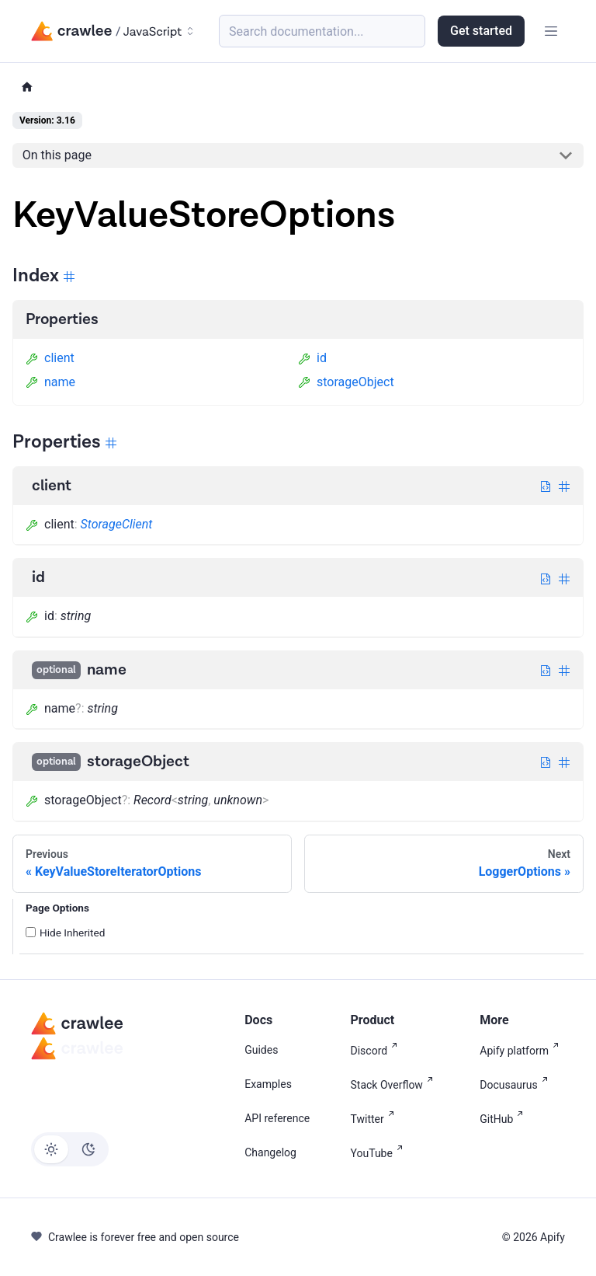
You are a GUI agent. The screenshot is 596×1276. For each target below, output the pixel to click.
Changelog (270, 1152)
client (50, 357)
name (50, 382)
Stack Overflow (395, 1083)
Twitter (375, 1117)
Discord (377, 1049)
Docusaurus (516, 1083)
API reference (277, 1118)
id (312, 357)
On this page (57, 155)
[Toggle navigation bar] (551, 31)
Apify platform (522, 1049)
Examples (268, 1084)
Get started (481, 30)
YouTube (380, 1152)
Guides (261, 1050)
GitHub (504, 1117)
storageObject (346, 382)
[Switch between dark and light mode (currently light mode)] (70, 1149)
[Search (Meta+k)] (322, 31)
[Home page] (27, 87)
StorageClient (117, 524)
